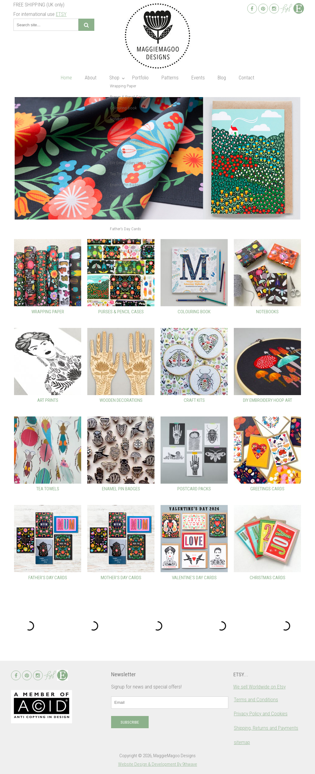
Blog (222, 78)
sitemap (242, 742)
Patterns (170, 78)
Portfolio (140, 78)
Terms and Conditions (256, 699)
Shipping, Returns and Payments (266, 728)
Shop (114, 78)
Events (198, 78)
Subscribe (130, 722)
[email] (169, 702)
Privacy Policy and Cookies (261, 713)
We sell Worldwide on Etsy (259, 687)
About (90, 78)
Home (66, 78)
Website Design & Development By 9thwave (157, 764)
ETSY (61, 14)
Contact (246, 78)
